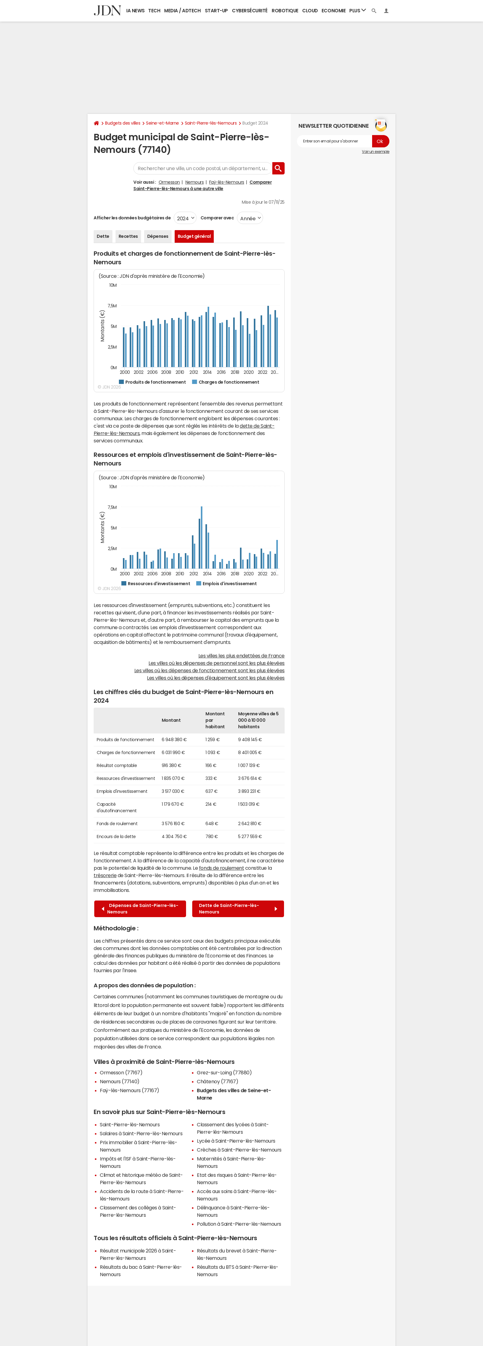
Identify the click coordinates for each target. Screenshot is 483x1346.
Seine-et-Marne (162, 123)
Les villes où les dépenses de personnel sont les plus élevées (216, 663)
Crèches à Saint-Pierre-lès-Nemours (239, 1149)
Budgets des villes (122, 123)
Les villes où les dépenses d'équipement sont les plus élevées (216, 677)
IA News (135, 10)
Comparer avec (217, 218)
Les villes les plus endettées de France (241, 655)
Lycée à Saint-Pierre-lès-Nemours (236, 1140)
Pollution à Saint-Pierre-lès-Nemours (239, 1223)
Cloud (310, 10)
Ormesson (169, 182)
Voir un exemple (375, 152)
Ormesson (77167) (121, 1072)
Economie (334, 10)
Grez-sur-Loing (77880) (224, 1072)
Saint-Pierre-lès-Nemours (211, 123)
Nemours (194, 182)
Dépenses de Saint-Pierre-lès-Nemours (140, 908)
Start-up (216, 10)
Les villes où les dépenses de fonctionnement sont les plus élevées (209, 670)
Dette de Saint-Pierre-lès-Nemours (238, 908)
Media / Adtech (182, 10)
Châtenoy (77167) (217, 1081)
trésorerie (105, 875)
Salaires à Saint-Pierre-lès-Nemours (141, 1133)
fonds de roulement (221, 867)
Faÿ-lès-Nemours (226, 182)
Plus (357, 10)
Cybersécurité (250, 10)
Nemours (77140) (120, 1081)
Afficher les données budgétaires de (132, 218)
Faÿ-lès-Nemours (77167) (129, 1090)
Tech (154, 10)
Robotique (285, 10)
